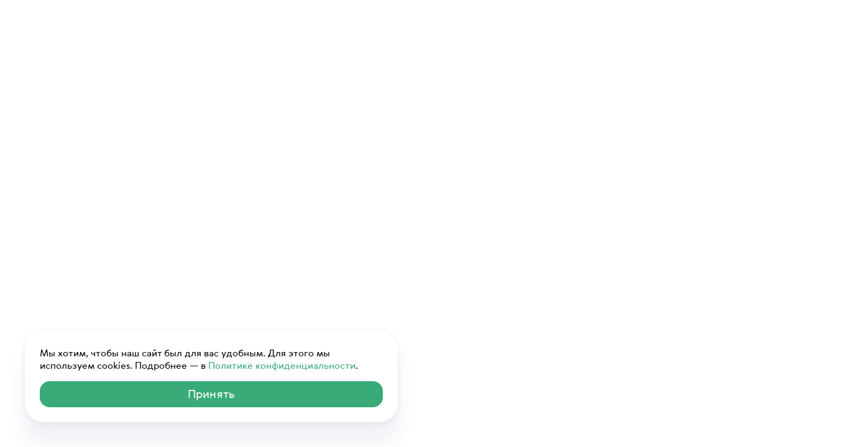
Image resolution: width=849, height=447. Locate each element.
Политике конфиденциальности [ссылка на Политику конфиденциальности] (282, 365)
